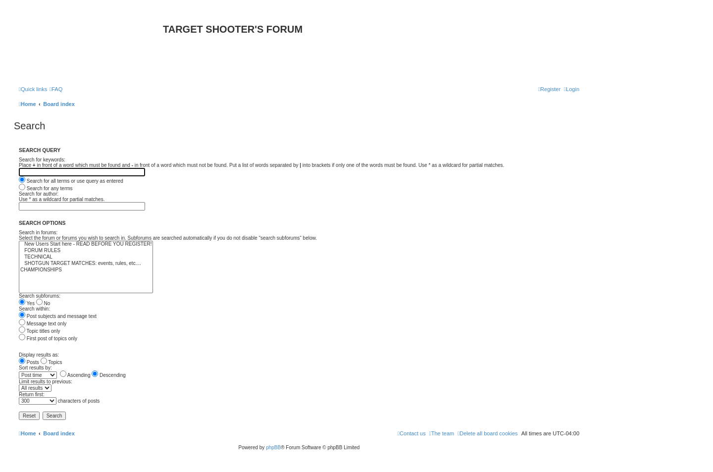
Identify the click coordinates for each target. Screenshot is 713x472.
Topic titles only (39, 331)
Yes (27, 303)
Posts (29, 362)
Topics (51, 362)
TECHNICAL (86, 257)
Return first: (32, 394)
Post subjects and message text (58, 316)
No (43, 303)
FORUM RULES (86, 251)
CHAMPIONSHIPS (86, 270)
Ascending (75, 375)
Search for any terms (46, 188)
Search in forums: (38, 232)
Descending (109, 375)
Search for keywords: (42, 159)
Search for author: (38, 194)
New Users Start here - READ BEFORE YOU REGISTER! (86, 244)
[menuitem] (56, 89)
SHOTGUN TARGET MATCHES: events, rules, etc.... (86, 264)
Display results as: (39, 355)
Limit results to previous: (45, 381)
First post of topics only (48, 338)
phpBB (273, 447)
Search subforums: (39, 296)
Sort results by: (35, 367)
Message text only (42, 323)
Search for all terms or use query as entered (71, 181)
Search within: (34, 309)
